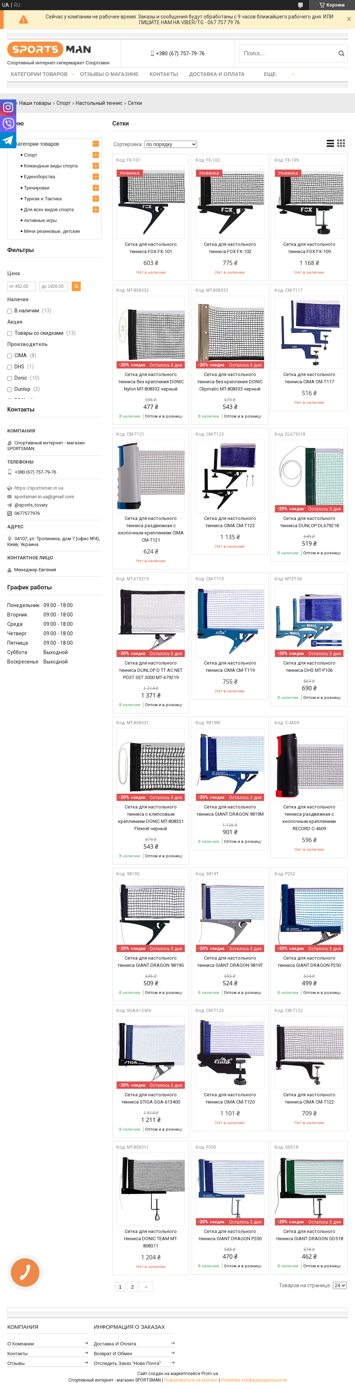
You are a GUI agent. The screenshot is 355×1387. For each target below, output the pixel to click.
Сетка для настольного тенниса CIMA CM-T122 (309, 1098)
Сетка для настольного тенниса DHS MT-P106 (309, 666)
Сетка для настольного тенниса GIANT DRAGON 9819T (230, 961)
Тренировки (36, 188)
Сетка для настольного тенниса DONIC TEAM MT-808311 (151, 1239)
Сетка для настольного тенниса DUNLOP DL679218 (309, 522)
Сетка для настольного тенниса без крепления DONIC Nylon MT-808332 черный (151, 382)
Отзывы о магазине (109, 74)
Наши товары (35, 103)
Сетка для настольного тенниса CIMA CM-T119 (230, 666)
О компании (20, 1344)
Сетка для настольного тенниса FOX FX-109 (309, 248)
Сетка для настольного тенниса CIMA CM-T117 (309, 378)
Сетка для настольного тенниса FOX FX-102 (230, 248)
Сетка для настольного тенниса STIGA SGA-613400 (150, 1098)
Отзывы (16, 1363)
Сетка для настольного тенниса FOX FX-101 (151, 248)
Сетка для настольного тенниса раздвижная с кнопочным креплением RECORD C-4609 (309, 817)
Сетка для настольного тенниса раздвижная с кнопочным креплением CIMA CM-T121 (151, 529)
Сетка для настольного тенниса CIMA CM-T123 (230, 522)
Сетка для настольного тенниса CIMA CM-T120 (230, 1098)
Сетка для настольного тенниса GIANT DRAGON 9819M (230, 810)
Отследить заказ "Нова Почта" (127, 1363)
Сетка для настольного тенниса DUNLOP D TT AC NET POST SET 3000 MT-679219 (151, 670)
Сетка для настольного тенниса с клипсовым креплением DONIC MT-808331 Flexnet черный (151, 817)
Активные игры (40, 220)
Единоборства (39, 176)
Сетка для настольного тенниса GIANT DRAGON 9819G (150, 961)
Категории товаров (39, 74)
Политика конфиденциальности (254, 1380)
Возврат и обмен (113, 1353)
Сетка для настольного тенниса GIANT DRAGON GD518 (309, 1235)
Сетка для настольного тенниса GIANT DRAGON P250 (309, 961)
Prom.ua (209, 1373)
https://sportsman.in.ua (38, 488)
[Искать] (341, 53)
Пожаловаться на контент (191, 1380)
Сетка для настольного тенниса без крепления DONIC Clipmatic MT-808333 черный (230, 382)
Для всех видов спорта (49, 209)
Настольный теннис (99, 103)
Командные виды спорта (51, 165)
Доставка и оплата (217, 74)
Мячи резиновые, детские (52, 231)
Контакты (164, 74)
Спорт (64, 103)
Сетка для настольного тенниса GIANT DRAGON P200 (230, 1235)
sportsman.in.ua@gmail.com (44, 496)
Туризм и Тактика (43, 198)
